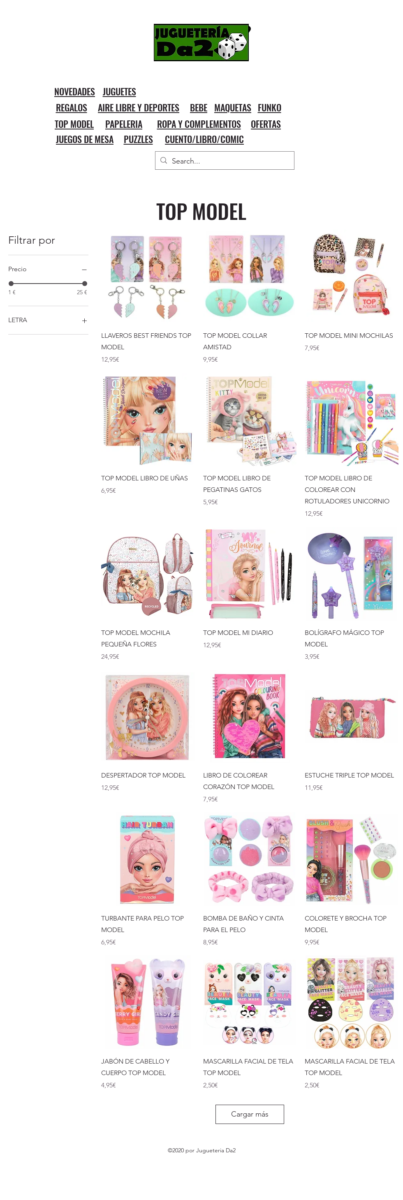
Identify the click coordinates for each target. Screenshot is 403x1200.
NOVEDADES (74, 91)
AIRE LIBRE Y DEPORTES (138, 107)
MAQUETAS (232, 107)
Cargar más (250, 1114)
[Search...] (224, 161)
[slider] (11, 283)
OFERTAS (266, 123)
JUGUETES (119, 91)
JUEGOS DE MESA (84, 138)
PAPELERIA (123, 123)
